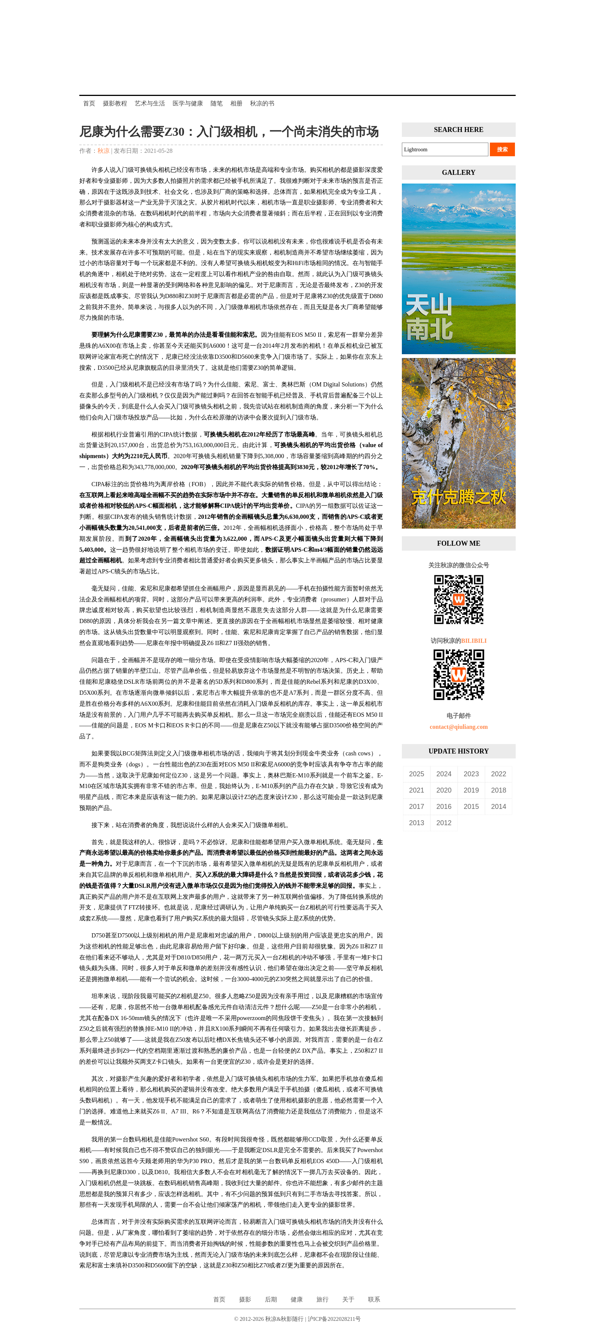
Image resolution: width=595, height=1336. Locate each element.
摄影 (245, 1299)
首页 (89, 103)
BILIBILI (474, 640)
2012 (444, 823)
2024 (444, 774)
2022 (498, 774)
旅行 (322, 1299)
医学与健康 (188, 103)
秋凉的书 (262, 103)
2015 (471, 806)
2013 (416, 823)
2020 (444, 790)
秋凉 (104, 151)
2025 (416, 774)
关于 (348, 1299)
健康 (297, 1299)
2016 (444, 806)
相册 (236, 103)
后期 (271, 1299)
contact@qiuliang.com (459, 727)
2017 (416, 806)
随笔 (217, 103)
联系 (374, 1299)
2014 (498, 806)
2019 (471, 790)
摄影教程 (115, 103)
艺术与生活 (150, 103)
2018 (498, 790)
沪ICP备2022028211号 (334, 1319)
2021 (416, 790)
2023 (471, 774)
